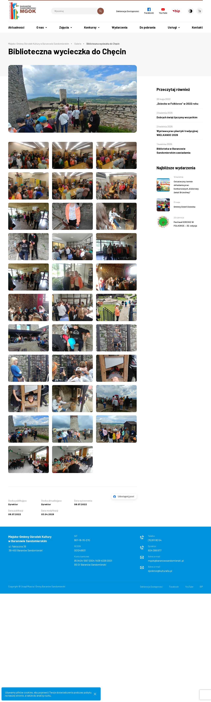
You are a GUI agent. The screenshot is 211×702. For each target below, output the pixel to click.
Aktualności (16, 27)
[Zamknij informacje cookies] (95, 694)
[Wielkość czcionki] (199, 11)
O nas (40, 27)
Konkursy (90, 27)
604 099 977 (154, 550)
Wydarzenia (119, 27)
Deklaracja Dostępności (127, 11)
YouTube (189, 586)
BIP (201, 586)
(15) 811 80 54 (155, 540)
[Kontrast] (190, 11)
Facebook (174, 586)
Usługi (172, 27)
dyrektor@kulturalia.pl (160, 570)
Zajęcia (64, 27)
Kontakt (197, 27)
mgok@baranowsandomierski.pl (166, 560)
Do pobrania (147, 27)
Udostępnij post (126, 496)
